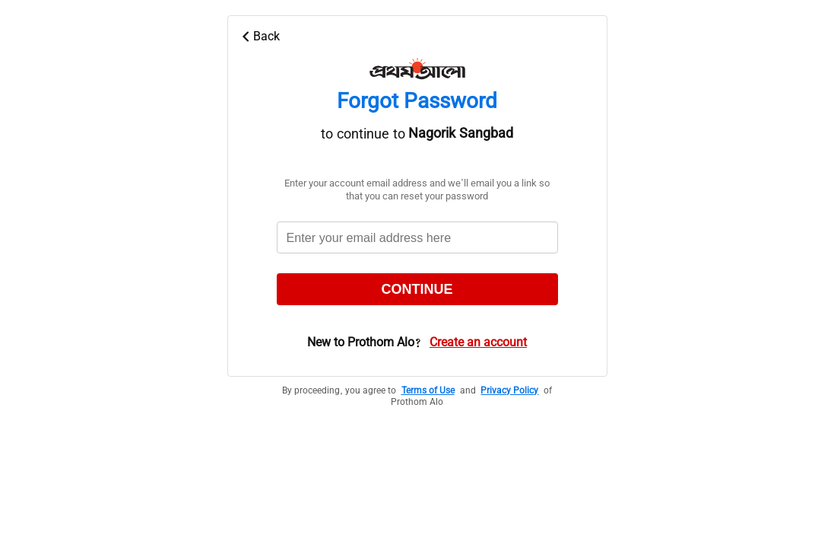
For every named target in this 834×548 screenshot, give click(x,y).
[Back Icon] (423, 37)
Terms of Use (428, 392)
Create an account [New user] (478, 343)
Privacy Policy (509, 392)
